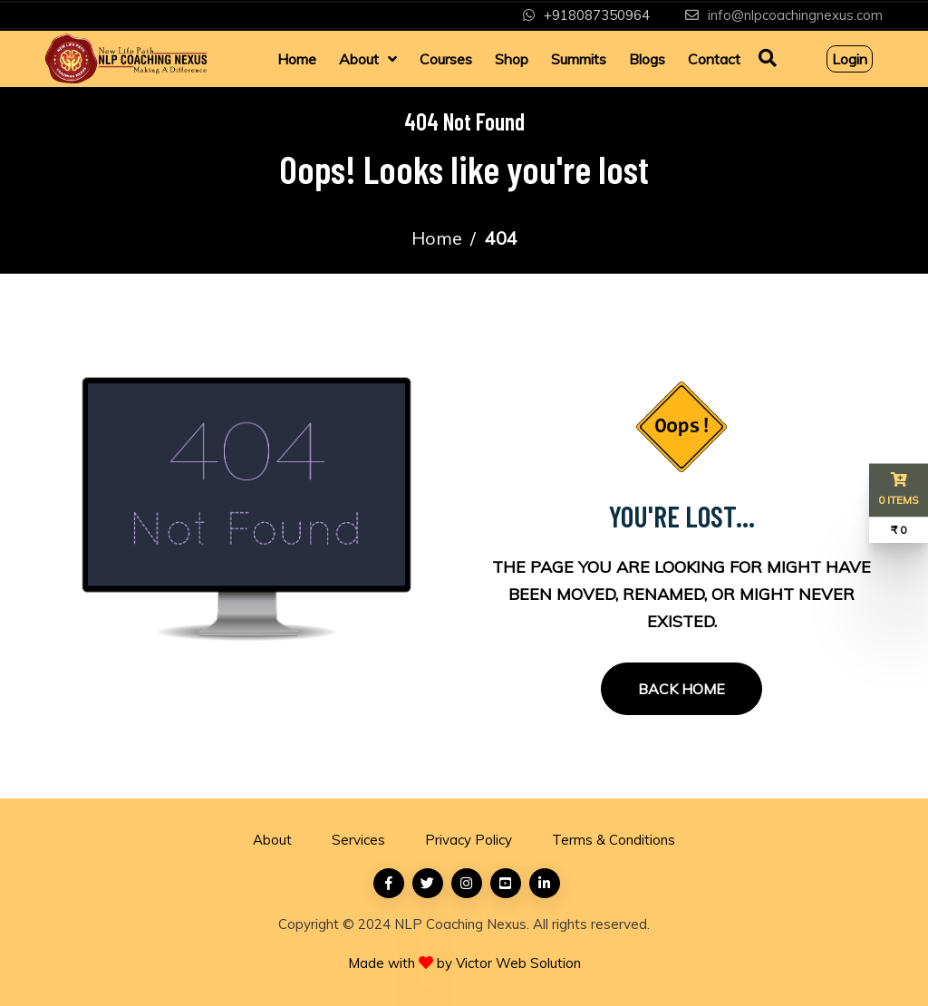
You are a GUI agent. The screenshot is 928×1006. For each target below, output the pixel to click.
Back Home (681, 689)
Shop (511, 59)
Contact (714, 59)
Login (849, 59)
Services (358, 839)
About (359, 59)
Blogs (647, 59)
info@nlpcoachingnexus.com (795, 15)
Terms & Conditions (613, 839)
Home (296, 59)
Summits (578, 59)
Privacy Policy (468, 839)
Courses (446, 59)
